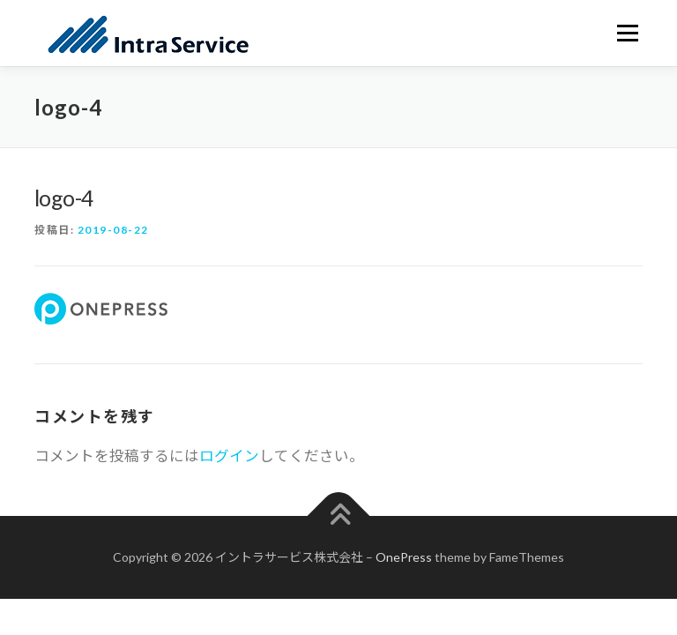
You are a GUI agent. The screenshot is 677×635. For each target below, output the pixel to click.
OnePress (404, 556)
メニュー (627, 32)
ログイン (229, 456)
